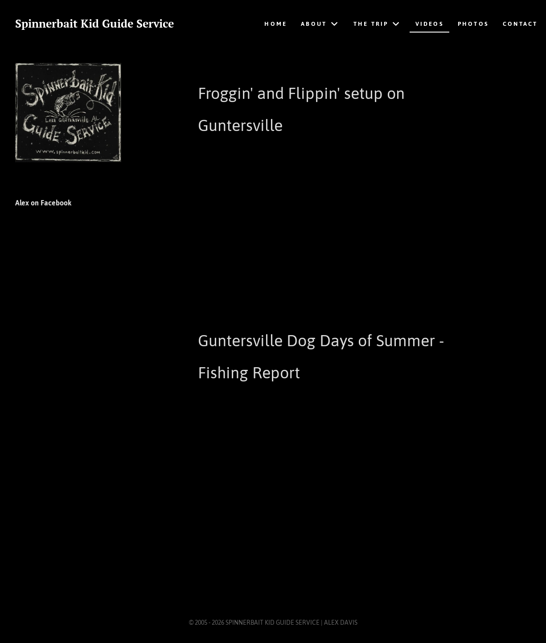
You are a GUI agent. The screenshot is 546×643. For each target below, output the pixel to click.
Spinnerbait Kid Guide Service (94, 23)
